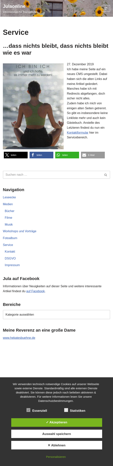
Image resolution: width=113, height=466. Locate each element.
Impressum (12, 265)
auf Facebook (35, 291)
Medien (8, 204)
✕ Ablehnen (56, 445)
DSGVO (10, 258)
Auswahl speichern (56, 434)
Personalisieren (56, 456)
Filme (8, 217)
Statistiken (74, 410)
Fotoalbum (10, 238)
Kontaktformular (77, 132)
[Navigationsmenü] (105, 8)
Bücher (9, 211)
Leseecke (9, 197)
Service (8, 245)
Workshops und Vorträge (19, 231)
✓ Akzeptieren (56, 422)
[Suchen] (52, 175)
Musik (9, 224)
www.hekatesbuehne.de (19, 337)
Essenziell (36, 410)
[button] (16, 155)
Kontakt (10, 251)
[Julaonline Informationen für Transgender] (20, 8)
